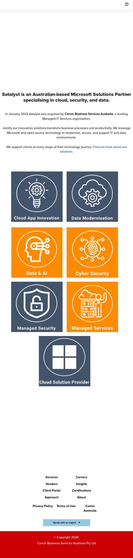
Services (51, 477)
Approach (52, 497)
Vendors (52, 484)
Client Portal (51, 491)
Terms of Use (66, 506)
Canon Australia (90, 508)
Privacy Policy (43, 506)
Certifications (81, 491)
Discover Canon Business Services (64, 63)
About (81, 497)
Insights (81, 484)
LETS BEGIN (64, 445)
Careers (81, 477)
